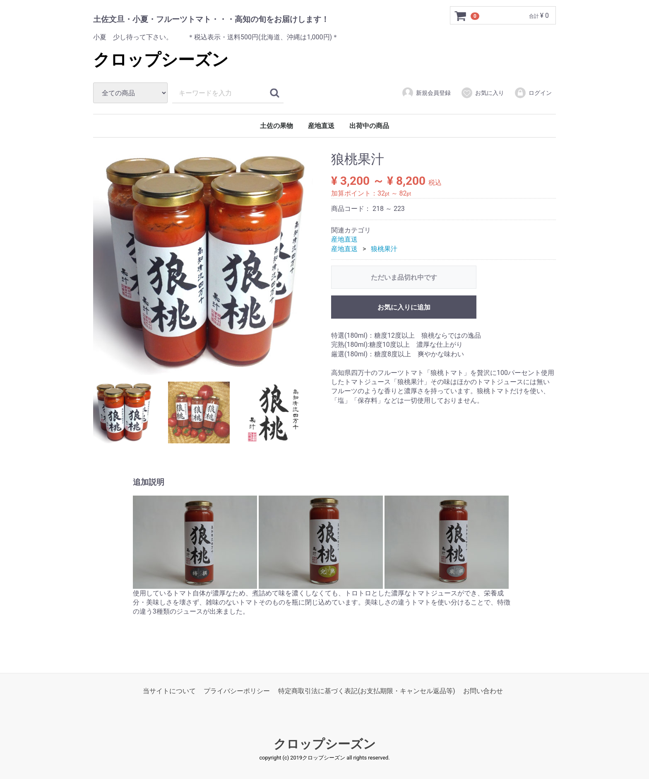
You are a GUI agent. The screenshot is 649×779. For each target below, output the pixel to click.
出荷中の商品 (369, 126)
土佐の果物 (276, 126)
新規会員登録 (426, 93)
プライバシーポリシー (237, 691)
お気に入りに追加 (403, 307)
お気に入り (482, 93)
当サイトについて (169, 691)
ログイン (533, 93)
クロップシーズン (160, 60)
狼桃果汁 (384, 249)
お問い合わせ (483, 691)
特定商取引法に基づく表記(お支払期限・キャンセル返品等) (366, 691)
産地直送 (321, 126)
